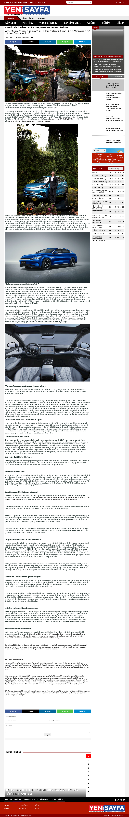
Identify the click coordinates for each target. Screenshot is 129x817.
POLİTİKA (27, 23)
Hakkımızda (41, 18)
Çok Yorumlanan (116, 76)
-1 (88, 795)
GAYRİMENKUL (72, 23)
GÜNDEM (10, 23)
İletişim (31, 18)
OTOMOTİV (11, 37)
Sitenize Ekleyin (26, 815)
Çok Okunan (100, 76)
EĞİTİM (106, 23)
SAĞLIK (91, 23)
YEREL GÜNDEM (48, 23)
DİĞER (120, 23)
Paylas (13, 42)
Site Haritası (15, 815)
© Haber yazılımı (114, 815)
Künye (24, 18)
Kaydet (48, 735)
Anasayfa (11, 18)
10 (88, 791)
